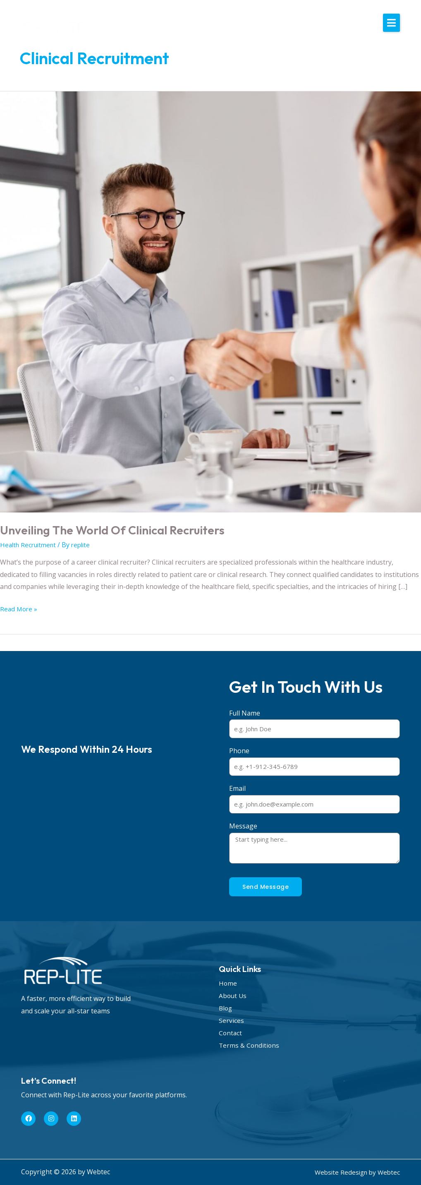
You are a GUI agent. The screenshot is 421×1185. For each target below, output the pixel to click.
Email (237, 788)
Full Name (244, 713)
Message (243, 826)
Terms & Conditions (249, 1045)
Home (228, 983)
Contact (231, 1033)
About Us (233, 995)
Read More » (19, 608)
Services (231, 1020)
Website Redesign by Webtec (355, 1172)
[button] (391, 23)
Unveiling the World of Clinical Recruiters (118, 530)
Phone (239, 750)
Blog (226, 1008)
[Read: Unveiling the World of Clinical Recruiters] (210, 301)
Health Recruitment (30, 544)
